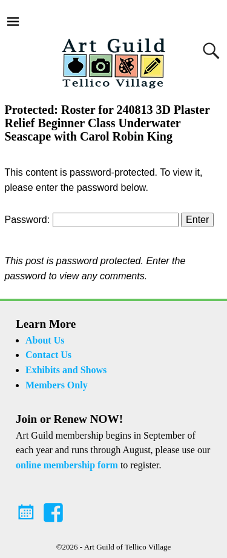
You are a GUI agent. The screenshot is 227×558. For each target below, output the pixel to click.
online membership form (67, 465)
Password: (92, 219)
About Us (44, 340)
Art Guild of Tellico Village (127, 546)
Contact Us (48, 355)
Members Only (56, 385)
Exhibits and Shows (66, 370)
